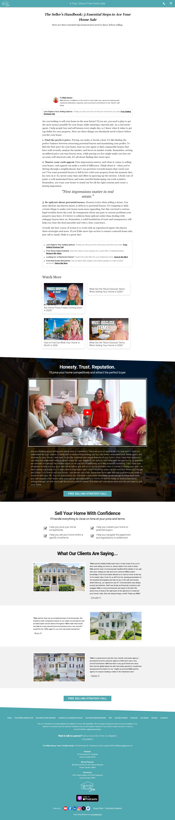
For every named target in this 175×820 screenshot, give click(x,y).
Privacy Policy (98, 808)
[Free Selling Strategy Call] (24, 717)
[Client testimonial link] (59, 577)
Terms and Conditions (113, 808)
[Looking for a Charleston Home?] (70, 717)
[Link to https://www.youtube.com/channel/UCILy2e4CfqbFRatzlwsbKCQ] (65, 808)
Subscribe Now (61, 263)
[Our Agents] (144, 717)
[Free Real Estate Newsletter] (95, 717)
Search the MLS (121, 257)
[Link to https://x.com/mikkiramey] (84, 808)
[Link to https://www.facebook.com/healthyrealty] (70, 808)
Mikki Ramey (67, 98)
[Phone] (164, 3)
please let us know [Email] (94, 729)
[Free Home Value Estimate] (46, 717)
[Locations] (164, 717)
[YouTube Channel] (121, 717)
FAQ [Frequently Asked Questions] (110, 718)
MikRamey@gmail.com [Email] (124, 746)
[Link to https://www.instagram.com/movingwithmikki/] (79, 808)
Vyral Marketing (96, 815)
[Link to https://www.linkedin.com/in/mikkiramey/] (75, 808)
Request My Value (53, 253)
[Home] (4, 3)
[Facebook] (134, 717)
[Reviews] (154, 717)
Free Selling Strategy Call (87, 493)
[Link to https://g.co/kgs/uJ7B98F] (88, 808)
